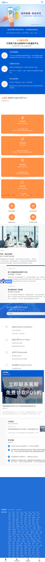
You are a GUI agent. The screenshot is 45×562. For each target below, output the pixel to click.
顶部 (39, 560)
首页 (6, 560)
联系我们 (28, 560)
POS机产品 (17, 560)
